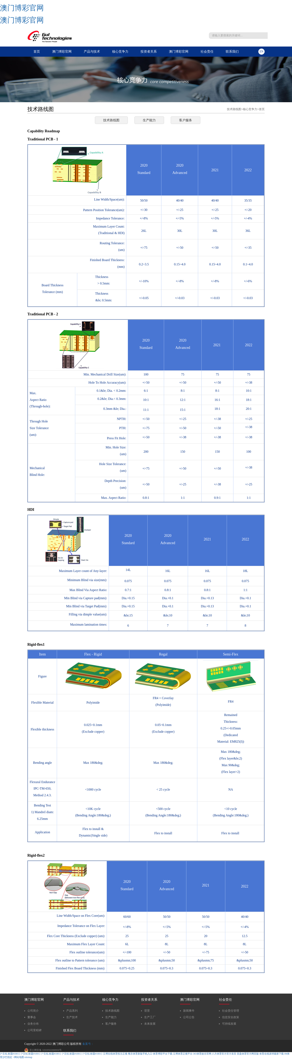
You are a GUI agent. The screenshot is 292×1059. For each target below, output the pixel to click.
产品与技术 (92, 51)
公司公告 (188, 1017)
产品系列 (72, 1010)
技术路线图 (234, 109)
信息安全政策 (230, 1017)
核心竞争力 (120, 51)
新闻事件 (188, 1010)
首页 (36, 51)
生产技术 (72, 1017)
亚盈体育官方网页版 (248, 1053)
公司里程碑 (34, 1030)
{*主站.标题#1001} (10, 1053)
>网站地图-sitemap (22, 1057)
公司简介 (33, 1010)
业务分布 (33, 1023)
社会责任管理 (230, 1010)
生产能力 (149, 120)
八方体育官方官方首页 (224, 1053)
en (261, 51)
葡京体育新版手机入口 (140, 1053)
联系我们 (232, 51)
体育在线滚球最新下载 (271, 1053)
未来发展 (150, 1023)
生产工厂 (150, 1017)
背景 (147, 1010)
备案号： (88, 1043)
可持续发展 (229, 1023)
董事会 (31, 1017)
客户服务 (185, 120)
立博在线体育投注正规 (115, 1053)
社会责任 (207, 51)
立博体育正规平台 (182, 1053)
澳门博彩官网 (22, 8)
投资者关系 (149, 51)
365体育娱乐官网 (202, 1053)
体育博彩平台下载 (162, 1053)
